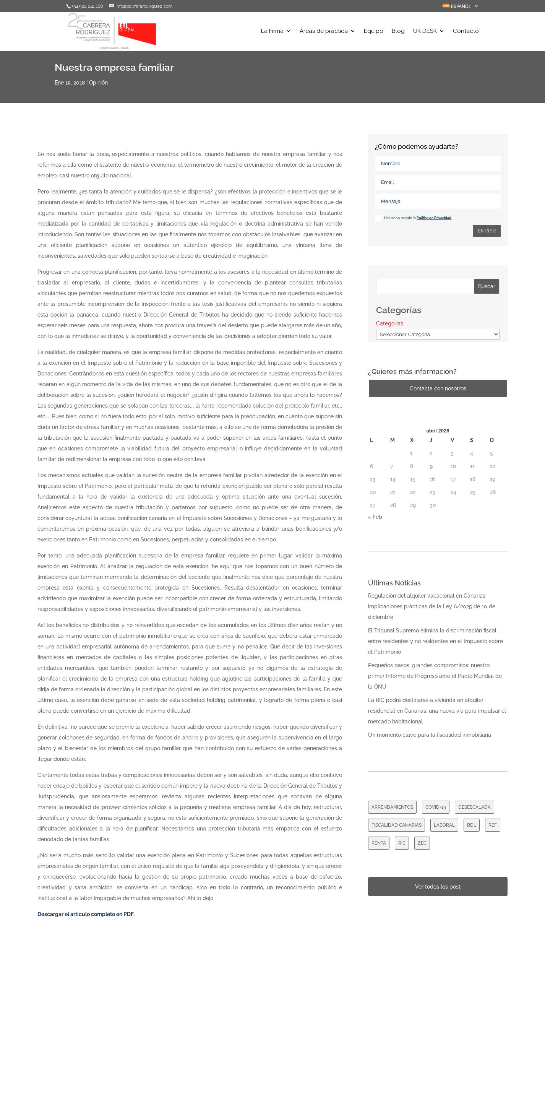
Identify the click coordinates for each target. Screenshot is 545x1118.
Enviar (487, 231)
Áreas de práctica (324, 32)
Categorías (389, 323)
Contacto (466, 32)
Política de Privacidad (434, 218)
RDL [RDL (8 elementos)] (471, 825)
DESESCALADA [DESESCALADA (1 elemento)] (474, 807)
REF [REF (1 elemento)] (492, 825)
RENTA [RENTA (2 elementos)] (378, 843)
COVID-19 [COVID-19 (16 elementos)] (435, 807)
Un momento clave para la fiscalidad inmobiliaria (429, 735)
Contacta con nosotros (438, 388)
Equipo (373, 32)
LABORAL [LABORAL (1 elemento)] (444, 825)
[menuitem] (461, 7)
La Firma (272, 32)
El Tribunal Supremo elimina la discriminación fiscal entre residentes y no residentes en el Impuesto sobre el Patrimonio (435, 641)
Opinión (98, 83)
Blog (398, 32)
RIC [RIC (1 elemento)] (402, 843)
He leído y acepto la (413, 218)
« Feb (375, 517)
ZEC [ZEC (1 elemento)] (422, 843)
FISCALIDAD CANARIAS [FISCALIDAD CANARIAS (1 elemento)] (396, 825)
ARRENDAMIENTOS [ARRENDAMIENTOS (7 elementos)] (392, 807)
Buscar (486, 286)
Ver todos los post (438, 887)
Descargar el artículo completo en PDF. (86, 914)
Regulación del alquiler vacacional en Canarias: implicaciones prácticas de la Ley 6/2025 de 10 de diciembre (431, 606)
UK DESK (425, 32)
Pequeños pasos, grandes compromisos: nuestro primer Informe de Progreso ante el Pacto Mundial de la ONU (435, 676)
